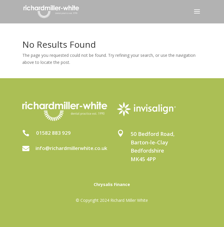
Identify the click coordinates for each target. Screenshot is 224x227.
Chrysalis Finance (112, 184)
